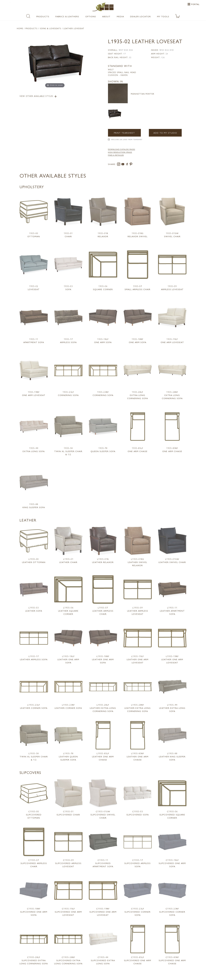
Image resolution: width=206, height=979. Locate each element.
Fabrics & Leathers (67, 16)
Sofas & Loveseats (50, 28)
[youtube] (123, 164)
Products (42, 16)
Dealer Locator (140, 16)
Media (120, 16)
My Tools (163, 16)
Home (20, 28)
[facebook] (127, 164)
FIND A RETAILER (116, 155)
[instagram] (119, 164)
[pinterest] (131, 164)
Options (90, 16)
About (106, 16)
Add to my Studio (165, 132)
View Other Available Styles (38, 96)
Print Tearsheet (124, 132)
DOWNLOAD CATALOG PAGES (121, 149)
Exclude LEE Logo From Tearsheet (126, 139)
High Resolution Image (120, 152)
